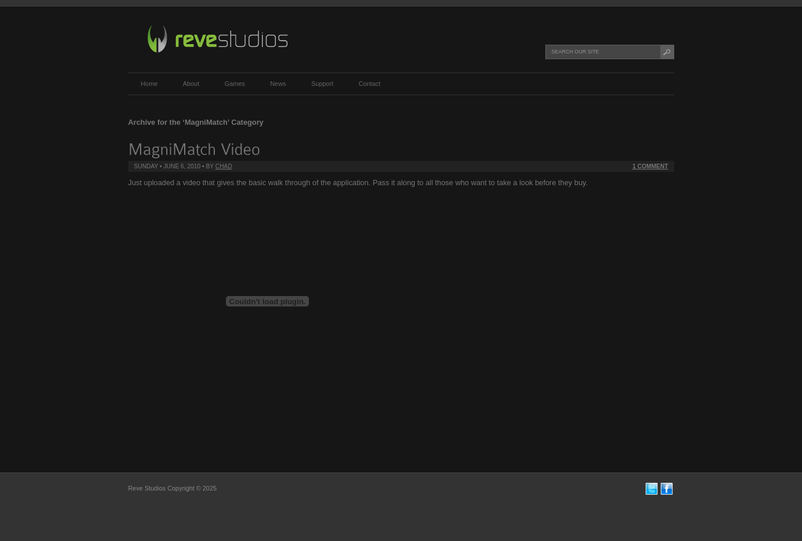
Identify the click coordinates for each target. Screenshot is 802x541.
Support (322, 83)
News (278, 83)
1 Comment (650, 166)
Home (149, 83)
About (191, 83)
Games (235, 83)
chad (223, 166)
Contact (369, 83)
